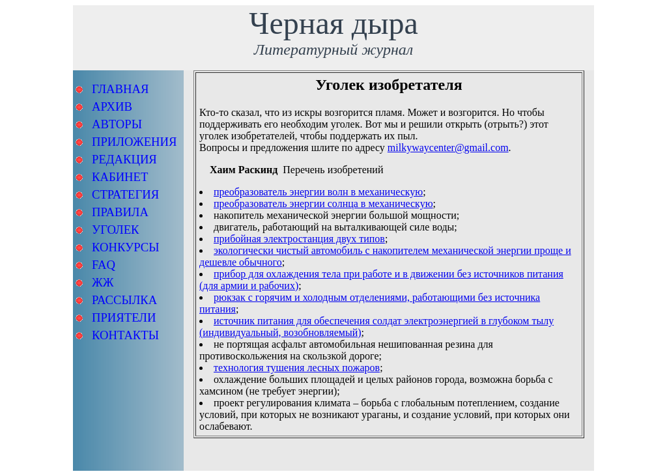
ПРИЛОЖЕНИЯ (134, 141)
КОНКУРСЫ (126, 247)
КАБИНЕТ (120, 177)
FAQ (103, 265)
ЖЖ (102, 282)
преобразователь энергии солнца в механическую (323, 203)
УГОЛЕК (115, 229)
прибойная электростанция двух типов (299, 238)
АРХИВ (112, 106)
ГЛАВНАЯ (120, 89)
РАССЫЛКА (124, 300)
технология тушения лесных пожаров (297, 367)
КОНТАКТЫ (125, 335)
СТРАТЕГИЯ (125, 194)
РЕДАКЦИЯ (124, 159)
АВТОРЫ (117, 124)
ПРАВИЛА (120, 212)
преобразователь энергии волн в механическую (318, 191)
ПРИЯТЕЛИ (124, 317)
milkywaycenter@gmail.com (448, 147)
